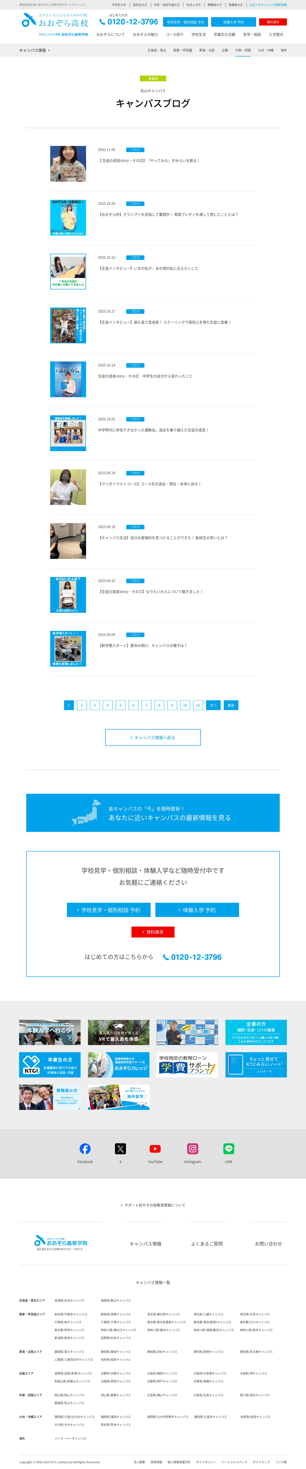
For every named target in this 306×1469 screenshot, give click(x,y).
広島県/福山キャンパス (162, 1395)
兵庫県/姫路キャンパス (209, 1381)
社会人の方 (193, 5)
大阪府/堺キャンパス (253, 1373)
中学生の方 (119, 5)
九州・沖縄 (265, 50)
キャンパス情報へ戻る (155, 737)
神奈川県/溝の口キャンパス (119, 1330)
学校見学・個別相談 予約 (185, 22)
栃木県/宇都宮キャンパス (71, 1314)
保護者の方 (236, 5)
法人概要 (139, 1462)
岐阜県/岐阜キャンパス (116, 1359)
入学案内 (276, 34)
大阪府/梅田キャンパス (162, 1373)
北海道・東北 (157, 50)
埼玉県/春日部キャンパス (163, 1314)
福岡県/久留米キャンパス (210, 1417)
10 (185, 705)
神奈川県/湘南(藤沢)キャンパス (214, 1330)
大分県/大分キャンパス (69, 1425)
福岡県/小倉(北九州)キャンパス (75, 1417)
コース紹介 (175, 34)
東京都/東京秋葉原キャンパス (166, 1322)
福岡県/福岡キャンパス (116, 1417)
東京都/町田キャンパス (69, 1330)
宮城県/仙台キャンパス (69, 1300)
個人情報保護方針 (179, 1462)
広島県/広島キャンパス (209, 1395)
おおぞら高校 (55, 24)
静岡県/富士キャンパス (69, 1352)
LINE (229, 1161)
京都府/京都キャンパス (116, 1373)
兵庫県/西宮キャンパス (116, 1381)
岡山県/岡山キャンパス (69, 1395)
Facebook (85, 1161)
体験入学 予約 (233, 22)
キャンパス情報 (32, 50)
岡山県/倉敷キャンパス (116, 1395)
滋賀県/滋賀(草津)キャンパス (73, 1373)
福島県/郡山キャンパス (116, 1300)
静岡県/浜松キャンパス (162, 1352)
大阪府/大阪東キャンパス (210, 1373)
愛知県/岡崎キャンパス (209, 1352)
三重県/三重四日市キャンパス (74, 1359)
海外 (284, 50)
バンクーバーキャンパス (70, 1438)
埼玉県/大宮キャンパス (255, 1314)
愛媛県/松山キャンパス (69, 1403)
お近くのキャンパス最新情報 (268, 5)
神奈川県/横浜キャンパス (163, 1330)
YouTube (155, 1161)
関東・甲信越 (182, 50)
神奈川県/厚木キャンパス (256, 1330)
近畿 (225, 50)
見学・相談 (252, 34)
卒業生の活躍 (224, 34)
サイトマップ (261, 1462)
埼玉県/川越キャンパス (209, 1314)
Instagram (192, 1161)
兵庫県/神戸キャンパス (162, 1381)
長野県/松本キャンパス (116, 1338)
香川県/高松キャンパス (255, 1395)
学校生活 (198, 34)
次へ (213, 705)
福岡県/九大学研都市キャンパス (168, 1417)
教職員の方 (215, 5)
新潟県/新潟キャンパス (69, 1338)
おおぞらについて (110, 34)
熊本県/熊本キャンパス (116, 1425)
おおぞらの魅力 (145, 34)
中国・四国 (243, 50)
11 (198, 705)
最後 (231, 705)
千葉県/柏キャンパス (68, 1322)
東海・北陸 (207, 50)
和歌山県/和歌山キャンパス (72, 1381)
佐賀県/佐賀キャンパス (255, 1417)
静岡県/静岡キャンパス (116, 1352)
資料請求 (273, 22)
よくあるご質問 (207, 1243)
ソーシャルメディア (234, 1462)
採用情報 (156, 1462)
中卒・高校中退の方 (167, 5)
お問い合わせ (268, 1243)
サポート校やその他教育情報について (155, 1205)
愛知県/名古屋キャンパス (256, 1352)
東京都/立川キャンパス (255, 1322)
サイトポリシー (206, 1462)
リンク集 (281, 1462)
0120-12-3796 (128, 23)
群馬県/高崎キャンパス (116, 1314)
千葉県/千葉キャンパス (116, 1322)
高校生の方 (140, 5)
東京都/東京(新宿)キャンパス (212, 1322)
